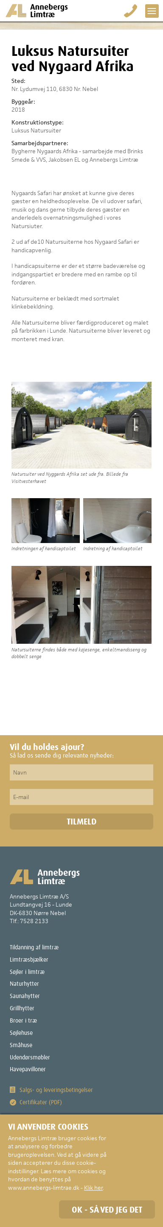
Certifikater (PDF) (41, 1103)
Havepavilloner (28, 1070)
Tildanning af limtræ (34, 948)
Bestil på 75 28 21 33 (131, 11)
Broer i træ (23, 1021)
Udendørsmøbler (30, 1058)
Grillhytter (22, 1009)
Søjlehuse (21, 1033)
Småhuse (21, 1045)
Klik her (93, 1187)
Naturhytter (24, 984)
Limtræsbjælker (29, 960)
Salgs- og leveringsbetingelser (56, 1090)
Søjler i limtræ (27, 972)
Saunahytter (25, 996)
